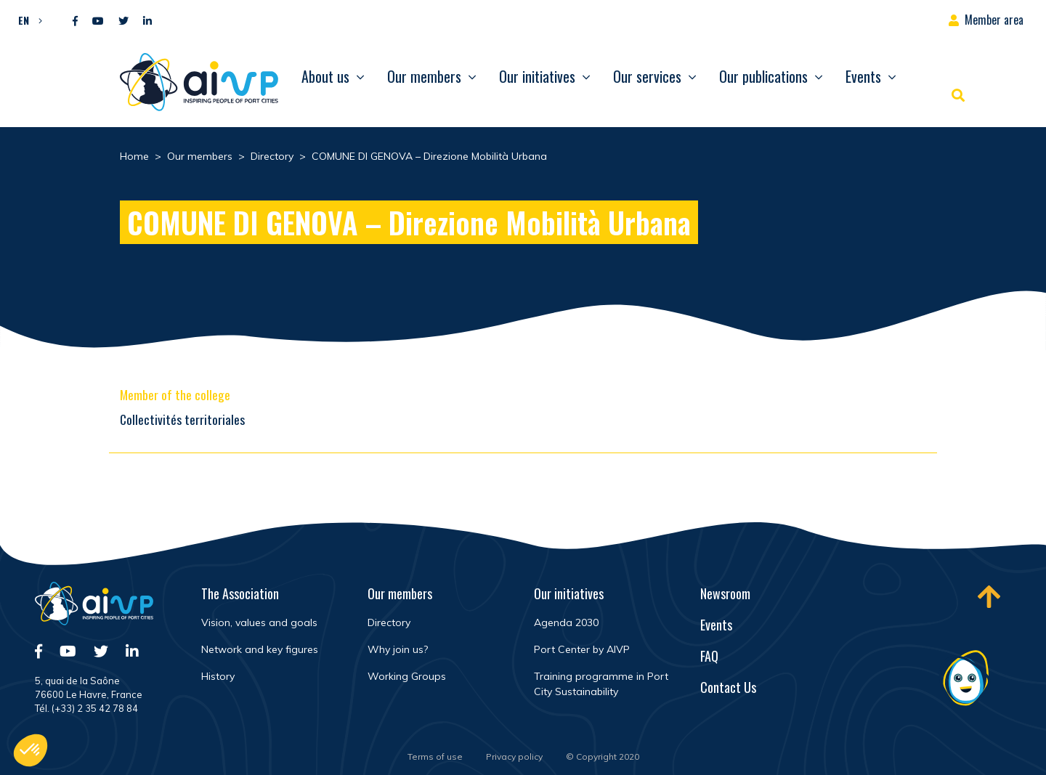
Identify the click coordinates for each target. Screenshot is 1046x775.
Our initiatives (537, 76)
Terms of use (435, 756)
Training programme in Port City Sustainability (601, 684)
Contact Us (728, 687)
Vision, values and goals (259, 622)
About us (325, 76)
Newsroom (725, 593)
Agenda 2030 (566, 622)
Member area (994, 19)
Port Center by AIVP (582, 649)
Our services (647, 76)
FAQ (709, 655)
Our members (424, 76)
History (218, 676)
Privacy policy (514, 756)
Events (863, 76)
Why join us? (398, 649)
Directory (389, 622)
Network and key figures (259, 649)
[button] (26, 19)
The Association (240, 593)
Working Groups (407, 676)
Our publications (763, 76)
